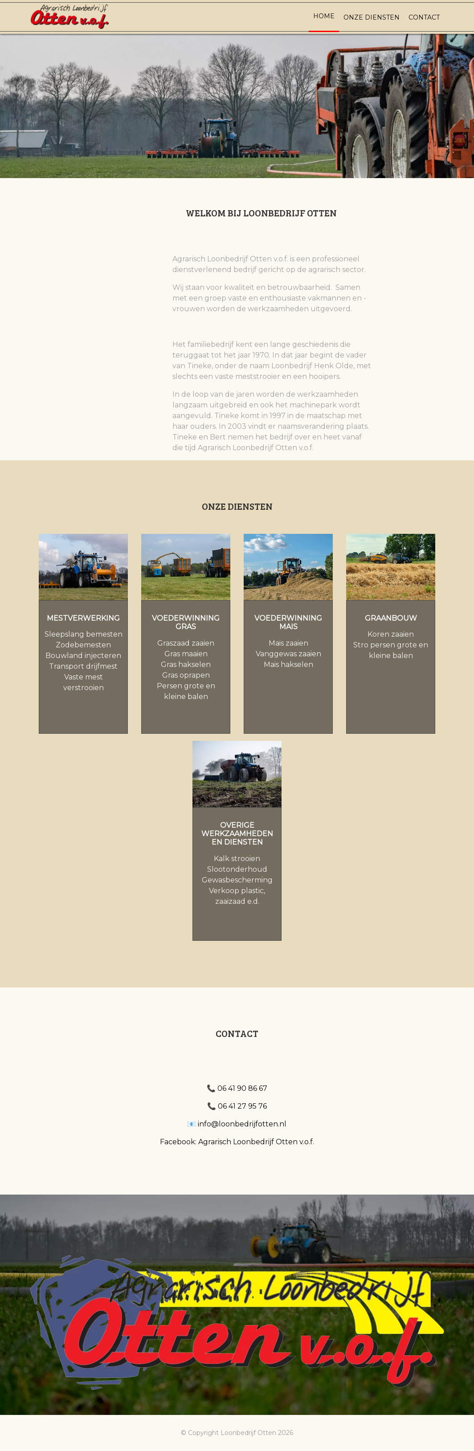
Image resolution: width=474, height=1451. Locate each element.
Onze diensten (371, 17)
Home (324, 16)
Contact (424, 17)
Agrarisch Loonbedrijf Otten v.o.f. (256, 1142)
